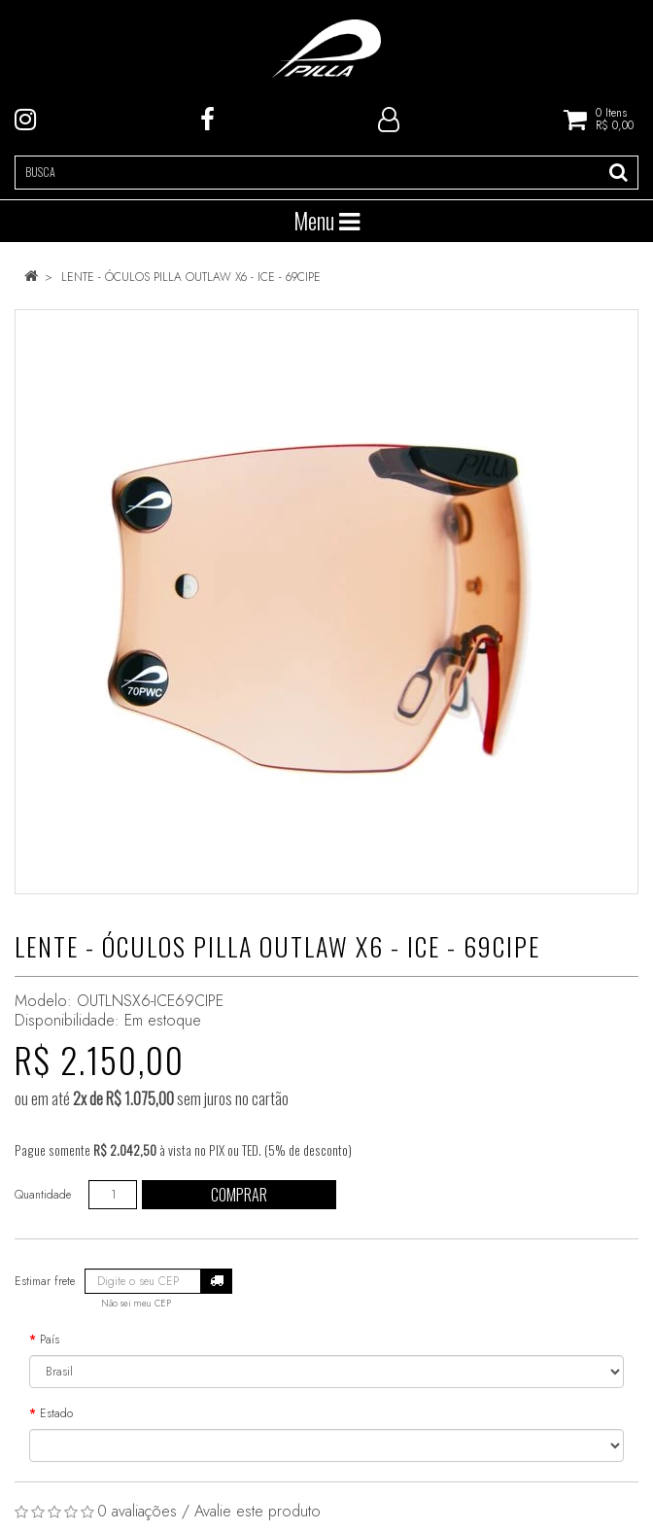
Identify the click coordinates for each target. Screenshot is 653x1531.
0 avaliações (137, 1511)
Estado (56, 1413)
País (49, 1339)
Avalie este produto (257, 1511)
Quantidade (43, 1194)
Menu (326, 220)
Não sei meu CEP (136, 1303)
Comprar (239, 1194)
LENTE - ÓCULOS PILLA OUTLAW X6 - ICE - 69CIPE (191, 277)
